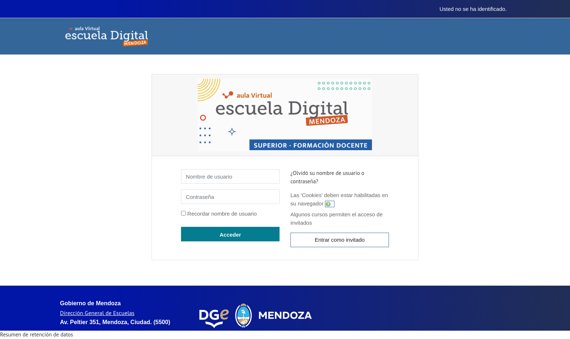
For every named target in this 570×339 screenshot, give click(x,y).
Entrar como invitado (340, 240)
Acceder (230, 235)
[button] (329, 204)
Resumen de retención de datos (36, 334)
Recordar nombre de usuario (222, 214)
